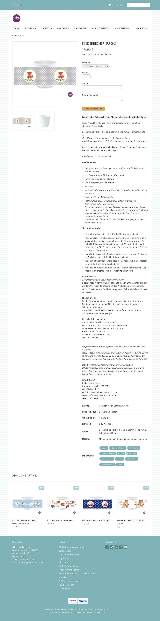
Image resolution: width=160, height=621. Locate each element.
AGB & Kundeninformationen (72, 547)
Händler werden (66, 585)
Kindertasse (132, 459)
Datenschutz (65, 551)
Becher (120, 459)
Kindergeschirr (107, 464)
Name (85, 83)
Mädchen (132, 453)
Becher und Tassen (108, 411)
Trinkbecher (134, 448)
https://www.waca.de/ (101, 334)
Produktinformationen (69, 569)
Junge (122, 453)
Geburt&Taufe (101, 28)
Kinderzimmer (123, 28)
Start (16, 28)
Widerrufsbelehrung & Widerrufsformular (78, 573)
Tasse (120, 464)
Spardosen (81, 28)
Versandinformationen (69, 554)
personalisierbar (108, 453)
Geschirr (30, 28)
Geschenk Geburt (118, 448)
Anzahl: (85, 72)
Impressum (64, 558)
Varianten (86, 62)
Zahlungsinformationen (70, 581)
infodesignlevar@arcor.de (31, 562)
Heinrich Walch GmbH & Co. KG (113, 405)
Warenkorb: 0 (116, 5)
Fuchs (104, 448)
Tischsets (46, 28)
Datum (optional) (90, 95)
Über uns (63, 562)
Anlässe (141, 28)
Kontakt (62, 577)
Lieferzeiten (64, 588)
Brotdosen (62, 28)
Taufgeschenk (107, 459)
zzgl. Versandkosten (102, 54)
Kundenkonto (19, 5)
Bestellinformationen (69, 566)
